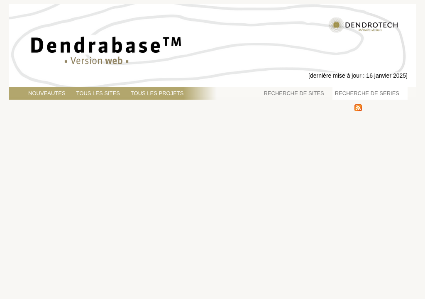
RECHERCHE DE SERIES (367, 93)
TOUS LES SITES (98, 93)
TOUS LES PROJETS (157, 93)
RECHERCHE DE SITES (294, 93)
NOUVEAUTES (47, 93)
